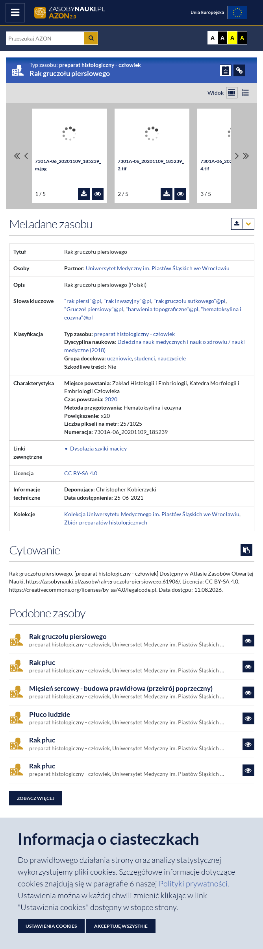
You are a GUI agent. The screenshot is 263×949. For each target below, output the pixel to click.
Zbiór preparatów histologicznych (105, 522)
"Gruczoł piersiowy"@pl (93, 309)
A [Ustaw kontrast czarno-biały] (222, 38)
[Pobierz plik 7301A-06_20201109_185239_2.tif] (166, 194)
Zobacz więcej (35, 798)
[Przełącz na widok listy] (245, 92)
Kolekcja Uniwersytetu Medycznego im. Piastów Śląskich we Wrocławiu (151, 514)
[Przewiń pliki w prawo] (237, 156)
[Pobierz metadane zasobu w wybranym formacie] (242, 224)
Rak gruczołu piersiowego (68, 637)
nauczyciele (171, 358)
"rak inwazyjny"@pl (127, 300)
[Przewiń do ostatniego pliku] (246, 156)
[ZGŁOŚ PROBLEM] (226, 70)
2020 (111, 399)
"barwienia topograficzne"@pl (162, 309)
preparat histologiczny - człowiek (134, 333)
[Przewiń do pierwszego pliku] (17, 156)
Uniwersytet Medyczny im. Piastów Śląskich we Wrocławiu (158, 268)
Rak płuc (42, 663)
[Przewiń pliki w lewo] (26, 156)
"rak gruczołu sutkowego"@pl (190, 300)
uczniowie (119, 358)
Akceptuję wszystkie (121, 926)
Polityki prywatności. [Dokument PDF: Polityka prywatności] (194, 883)
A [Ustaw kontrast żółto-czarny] (232, 38)
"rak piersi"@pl (82, 300)
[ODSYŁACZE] (239, 70)
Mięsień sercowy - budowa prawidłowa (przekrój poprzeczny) (121, 688)
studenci (144, 358)
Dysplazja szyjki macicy (98, 448)
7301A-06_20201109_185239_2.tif (151, 165)
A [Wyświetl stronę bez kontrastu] (213, 38)
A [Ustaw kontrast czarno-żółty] (242, 38)
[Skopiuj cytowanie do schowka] (246, 550)
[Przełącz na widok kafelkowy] (231, 92)
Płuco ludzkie (49, 714)
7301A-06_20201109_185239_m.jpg (68, 165)
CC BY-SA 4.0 (80, 473)
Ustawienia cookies (51, 926)
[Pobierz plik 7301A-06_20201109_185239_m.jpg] (84, 194)
